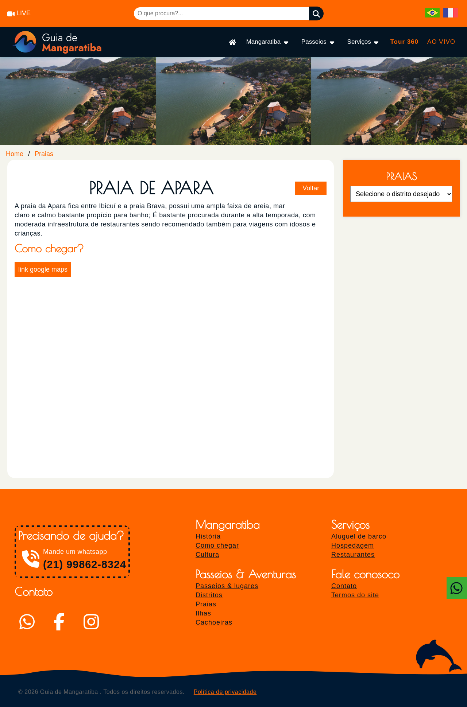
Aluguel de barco (358, 536)
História (208, 536)
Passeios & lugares (227, 586)
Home (14, 154)
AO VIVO (441, 41)
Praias (44, 154)
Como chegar (217, 545)
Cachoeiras (214, 622)
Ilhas (203, 613)
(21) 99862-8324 (84, 564)
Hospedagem (352, 545)
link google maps (42, 269)
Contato (344, 586)
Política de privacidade (225, 692)
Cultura (207, 554)
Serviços (363, 42)
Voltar (310, 188)
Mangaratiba (268, 42)
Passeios (318, 42)
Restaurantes (353, 554)
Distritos (209, 595)
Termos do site (355, 595)
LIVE (19, 13)
